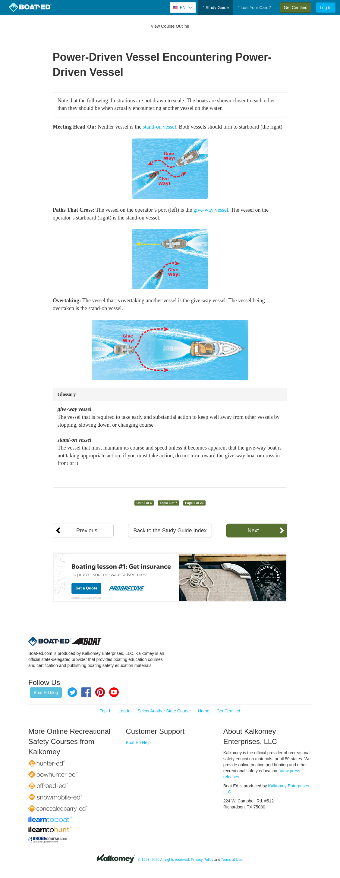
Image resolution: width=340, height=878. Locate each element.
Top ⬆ (105, 710)
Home (203, 710)
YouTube (114, 692)
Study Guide (216, 7)
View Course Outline (170, 26)
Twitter (72, 692)
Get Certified (295, 7)
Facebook (86, 692)
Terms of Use (231, 860)
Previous (86, 531)
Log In (326, 7)
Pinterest (100, 692)
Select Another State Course (164, 710)
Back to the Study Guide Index (169, 531)
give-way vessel (210, 210)
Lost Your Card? (254, 7)
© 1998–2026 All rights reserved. (164, 860)
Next (253, 531)
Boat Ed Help (138, 742)
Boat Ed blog (46, 692)
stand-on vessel (159, 127)
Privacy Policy (202, 860)
